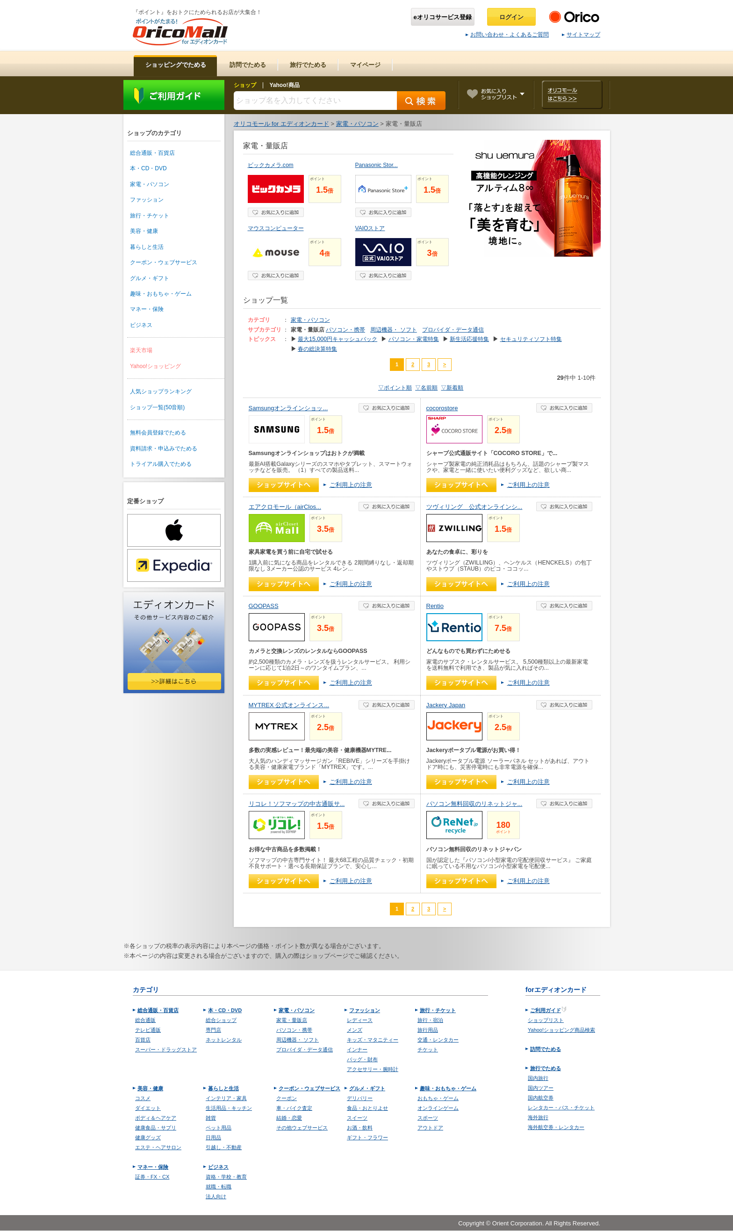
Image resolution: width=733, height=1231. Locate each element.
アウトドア (430, 1127)
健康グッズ (148, 1137)
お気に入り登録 (276, 212)
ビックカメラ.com (271, 165)
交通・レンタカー (438, 1040)
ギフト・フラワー (367, 1137)
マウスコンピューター (276, 228)
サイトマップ (581, 34)
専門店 (213, 1030)
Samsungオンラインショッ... (288, 408)
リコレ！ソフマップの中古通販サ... (297, 803)
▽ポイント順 (395, 387)
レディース (360, 1020)
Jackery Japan (446, 705)
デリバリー (360, 1098)
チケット (427, 1049)
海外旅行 (538, 1117)
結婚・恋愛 (289, 1118)
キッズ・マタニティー (372, 1040)
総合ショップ (221, 1020)
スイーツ (357, 1118)
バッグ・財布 (362, 1059)
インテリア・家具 (226, 1098)
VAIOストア (370, 228)
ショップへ (284, 485)
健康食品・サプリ (155, 1127)
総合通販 (145, 1020)
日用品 (213, 1137)
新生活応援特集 (469, 339)
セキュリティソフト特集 (531, 339)
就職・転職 (218, 1186)
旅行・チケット (149, 215)
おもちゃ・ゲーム (438, 1098)
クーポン (286, 1098)
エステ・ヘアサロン (158, 1147)
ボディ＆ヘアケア (155, 1118)
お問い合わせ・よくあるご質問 (507, 34)
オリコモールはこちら (572, 94)
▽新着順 (452, 387)
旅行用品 (427, 1030)
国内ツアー (540, 1088)
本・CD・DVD (148, 168)
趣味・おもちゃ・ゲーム (161, 293)
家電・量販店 (291, 1020)
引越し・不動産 (224, 1147)
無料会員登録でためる (158, 432)
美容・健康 (144, 231)
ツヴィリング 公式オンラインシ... (474, 506)
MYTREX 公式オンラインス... (289, 705)
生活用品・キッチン (229, 1108)
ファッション (147, 199)
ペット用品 (218, 1127)
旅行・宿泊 (430, 1020)
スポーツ (427, 1118)
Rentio (435, 605)
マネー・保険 (147, 309)
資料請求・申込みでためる (163, 448)
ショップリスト (546, 1020)
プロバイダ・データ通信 (453, 329)
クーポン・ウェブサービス (163, 262)
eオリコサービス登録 (443, 17)
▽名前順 (426, 387)
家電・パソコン (149, 184)
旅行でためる (545, 1068)
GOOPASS (264, 605)
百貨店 (143, 1040)
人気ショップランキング (161, 391)
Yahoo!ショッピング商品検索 (561, 1030)
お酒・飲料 (360, 1127)
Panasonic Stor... (376, 165)
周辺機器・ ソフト (393, 329)
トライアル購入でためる (161, 464)
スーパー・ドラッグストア (166, 1049)
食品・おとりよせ (367, 1108)
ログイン (511, 17)
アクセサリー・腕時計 (372, 1069)
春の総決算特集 (317, 349)
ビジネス (141, 325)
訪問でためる (545, 1049)
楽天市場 (141, 350)
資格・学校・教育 (226, 1177)
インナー (357, 1049)
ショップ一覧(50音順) (157, 407)
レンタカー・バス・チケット (561, 1107)
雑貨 (211, 1118)
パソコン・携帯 (345, 329)
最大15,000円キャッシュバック (337, 339)
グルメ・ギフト (149, 278)
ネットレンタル (224, 1040)
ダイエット (148, 1108)
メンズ (354, 1030)
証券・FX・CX (152, 1177)
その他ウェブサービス (302, 1127)
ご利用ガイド (173, 95)
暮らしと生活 (147, 247)
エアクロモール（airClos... (285, 506)
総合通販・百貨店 (152, 153)
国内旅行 (538, 1078)
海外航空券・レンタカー (556, 1127)
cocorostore (442, 408)
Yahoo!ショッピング (155, 366)
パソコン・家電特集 (413, 339)
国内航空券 (540, 1098)
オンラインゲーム (438, 1108)
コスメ (143, 1098)
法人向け (216, 1196)
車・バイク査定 (294, 1108)
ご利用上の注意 (351, 484)
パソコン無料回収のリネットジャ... (474, 803)
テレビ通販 (148, 1030)
